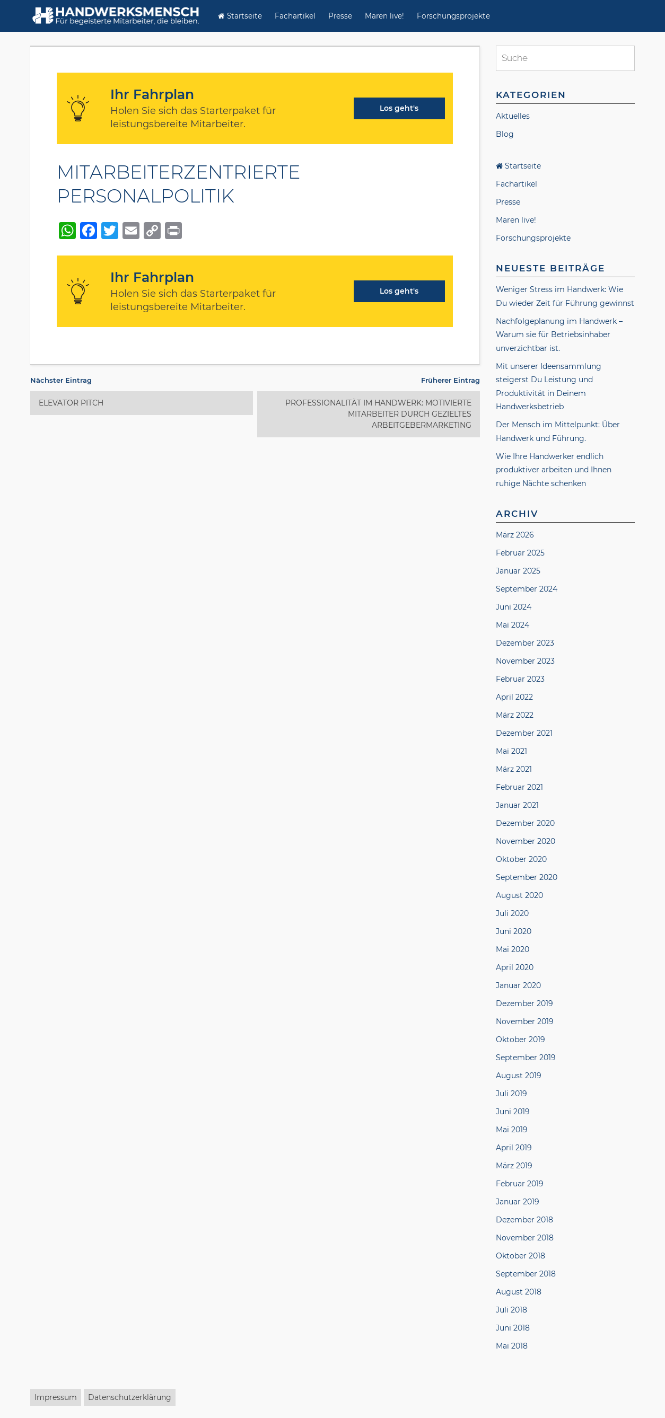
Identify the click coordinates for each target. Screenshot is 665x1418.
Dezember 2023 (525, 643)
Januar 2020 (518, 985)
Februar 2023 (520, 679)
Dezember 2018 (524, 1220)
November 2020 (525, 841)
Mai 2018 (512, 1346)
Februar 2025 (520, 553)
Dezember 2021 (524, 733)
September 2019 (526, 1057)
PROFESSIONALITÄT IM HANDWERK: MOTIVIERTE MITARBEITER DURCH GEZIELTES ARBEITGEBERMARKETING (378, 414)
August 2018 (518, 1292)
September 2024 (526, 589)
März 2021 (514, 769)
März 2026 (515, 535)
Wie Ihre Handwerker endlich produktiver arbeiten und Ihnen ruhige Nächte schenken (553, 470)
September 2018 (526, 1274)
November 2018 (525, 1238)
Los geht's (399, 108)
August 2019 (518, 1075)
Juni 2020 (513, 931)
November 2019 (525, 1021)
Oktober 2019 (520, 1039)
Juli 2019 (511, 1093)
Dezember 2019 (524, 1003)
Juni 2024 (513, 607)
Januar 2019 (517, 1201)
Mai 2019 (512, 1129)
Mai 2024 (512, 625)
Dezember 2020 (525, 823)
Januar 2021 (517, 805)
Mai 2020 (512, 949)
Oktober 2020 (521, 859)
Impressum (55, 1397)
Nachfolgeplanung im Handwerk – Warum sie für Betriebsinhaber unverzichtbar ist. (559, 334)
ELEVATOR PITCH (71, 403)
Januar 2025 (518, 571)
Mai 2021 (511, 751)
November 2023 (525, 661)
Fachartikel (295, 16)
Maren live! (384, 16)
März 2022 (514, 715)
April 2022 (514, 697)
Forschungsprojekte (453, 16)
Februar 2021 (519, 787)
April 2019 (514, 1147)
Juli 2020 (512, 913)
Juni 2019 (513, 1111)
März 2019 (514, 1165)
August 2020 (519, 895)
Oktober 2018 (520, 1256)
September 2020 (526, 877)
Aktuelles (513, 116)
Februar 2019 (520, 1183)
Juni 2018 (513, 1328)
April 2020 (514, 967)
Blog (505, 134)
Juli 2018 (511, 1310)
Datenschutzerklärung (129, 1397)
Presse (340, 16)
